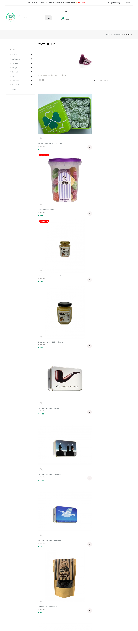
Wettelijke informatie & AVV (49, 597)
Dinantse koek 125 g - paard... (71, 291)
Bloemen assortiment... (72, 111)
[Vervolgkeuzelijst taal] (128, 2)
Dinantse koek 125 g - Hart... (95, 255)
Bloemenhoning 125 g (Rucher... (96, 112)
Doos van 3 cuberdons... (120, 290)
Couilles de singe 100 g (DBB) (120, 183)
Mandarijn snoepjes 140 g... (72, 400)
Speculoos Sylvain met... (96, 507)
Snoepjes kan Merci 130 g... (96, 472)
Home (12, 49)
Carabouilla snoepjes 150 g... (121, 147)
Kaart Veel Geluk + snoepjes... (118, 364)
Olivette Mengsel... (45, 435)
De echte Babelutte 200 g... (73, 219)
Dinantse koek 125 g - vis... (95, 291)
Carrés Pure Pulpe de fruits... (47, 183)
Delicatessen (16, 59)
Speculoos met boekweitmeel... (69, 508)
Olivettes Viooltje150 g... (72, 435)
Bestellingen (76, 586)
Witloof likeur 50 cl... (71, 542)
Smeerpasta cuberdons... (48, 471)
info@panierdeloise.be (15, 589)
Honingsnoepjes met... (96, 325)
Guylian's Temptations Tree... (71, 326)
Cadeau (14, 55)
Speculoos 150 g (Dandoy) (45, 508)
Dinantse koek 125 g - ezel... (71, 255)
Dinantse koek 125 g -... (120, 218)
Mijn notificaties (77, 601)
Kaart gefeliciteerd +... (71, 363)
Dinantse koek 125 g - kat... (120, 255)
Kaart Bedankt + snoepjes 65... (45, 364)
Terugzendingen (44, 594)
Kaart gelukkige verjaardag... (93, 364)
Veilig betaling (43, 586)
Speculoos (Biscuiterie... (120, 471)
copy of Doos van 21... (96, 182)
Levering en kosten (46, 590)
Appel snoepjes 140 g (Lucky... (47, 112)
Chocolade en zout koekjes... (70, 183)
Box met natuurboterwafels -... (47, 147)
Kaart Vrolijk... (43, 399)
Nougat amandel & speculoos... (94, 400)
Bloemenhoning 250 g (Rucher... (120, 112)
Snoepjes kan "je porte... (73, 471)
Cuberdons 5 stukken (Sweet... (47, 219)
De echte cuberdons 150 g (97, 219)
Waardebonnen (77, 597)
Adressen (74, 594)
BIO (13, 76)
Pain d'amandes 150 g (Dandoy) (96, 436)
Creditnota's (75, 590)
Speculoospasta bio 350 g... (120, 508)
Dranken (15, 63)
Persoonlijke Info (77, 583)
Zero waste (16, 80)
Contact (41, 601)
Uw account (78, 576)
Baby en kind (17, 85)
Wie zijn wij (42, 583)
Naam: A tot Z (115, 80)
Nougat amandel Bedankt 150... (118, 400)
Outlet (14, 89)
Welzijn (14, 68)
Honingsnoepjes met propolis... (119, 326)
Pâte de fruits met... (119, 435)
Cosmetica (16, 72)
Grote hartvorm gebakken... (44, 326)
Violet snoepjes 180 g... (47, 542)
